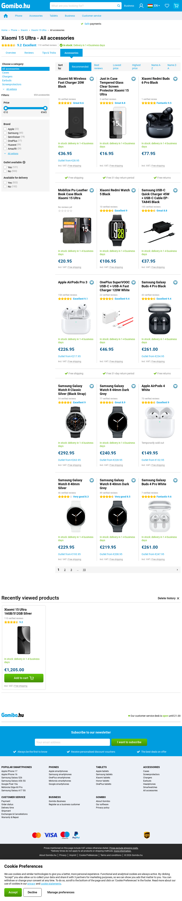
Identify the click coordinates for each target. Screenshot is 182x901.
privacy (31, 883)
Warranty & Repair (10, 817)
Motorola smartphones (60, 781)
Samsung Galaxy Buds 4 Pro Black (154, 284)
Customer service (91, 15)
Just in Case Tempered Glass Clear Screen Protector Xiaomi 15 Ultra (114, 86)
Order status (7, 804)
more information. (122, 851)
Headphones (149, 784)
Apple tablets (102, 771)
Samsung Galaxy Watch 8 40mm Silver (70, 484)
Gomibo (101, 797)
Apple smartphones (58, 771)
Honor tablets (102, 781)
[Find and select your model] (86, 5)
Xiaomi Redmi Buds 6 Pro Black (156, 80)
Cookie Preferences (88, 855)
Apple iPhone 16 (9, 774)
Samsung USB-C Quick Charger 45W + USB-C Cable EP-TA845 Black (155, 196)
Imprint (72, 855)
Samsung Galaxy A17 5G (13, 790)
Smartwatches (150, 787)
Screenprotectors (151, 774)
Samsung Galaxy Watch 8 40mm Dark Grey (114, 484)
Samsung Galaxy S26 (11, 777)
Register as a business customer (64, 804)
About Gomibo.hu (47, 855)
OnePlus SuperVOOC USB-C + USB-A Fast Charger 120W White (115, 286)
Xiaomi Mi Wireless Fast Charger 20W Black (72, 82)
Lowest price (115, 66)
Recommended (78, 65)
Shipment (6, 811)
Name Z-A (171, 66)
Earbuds (147, 781)
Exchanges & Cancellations (14, 814)
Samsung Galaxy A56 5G (13, 781)
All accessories (57, 30)
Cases (146, 771)
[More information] (24, 162)
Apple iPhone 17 (9, 771)
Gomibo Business (57, 801)
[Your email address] (72, 742)
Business (70, 15)
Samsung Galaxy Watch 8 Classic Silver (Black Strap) (72, 390)
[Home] (5, 15)
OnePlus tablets (103, 784)
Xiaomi (24, 30)
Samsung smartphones (60, 774)
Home (4, 30)
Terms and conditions (110, 855)
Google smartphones (59, 784)
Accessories (36, 15)
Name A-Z (155, 66)
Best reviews (97, 66)
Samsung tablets (104, 774)
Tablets (54, 15)
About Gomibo (103, 801)
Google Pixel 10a (9, 784)
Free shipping (74, 165)
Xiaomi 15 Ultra (38, 30)
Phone (18, 15)
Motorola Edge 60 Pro (12, 787)
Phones (54, 767)
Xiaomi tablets (103, 777)
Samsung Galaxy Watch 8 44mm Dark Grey (114, 390)
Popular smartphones (16, 767)
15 (84, 569)
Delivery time (7, 807)
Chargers (147, 777)
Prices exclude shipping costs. (123, 848)
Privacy (63, 855)
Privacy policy (102, 807)
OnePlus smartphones (59, 777)
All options (10, 89)
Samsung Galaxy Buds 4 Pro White (154, 482)
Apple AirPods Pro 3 (72, 282)
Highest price (135, 66)
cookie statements (51, 883)
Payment (5, 801)
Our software (102, 804)
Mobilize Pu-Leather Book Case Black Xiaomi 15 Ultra (73, 194)
